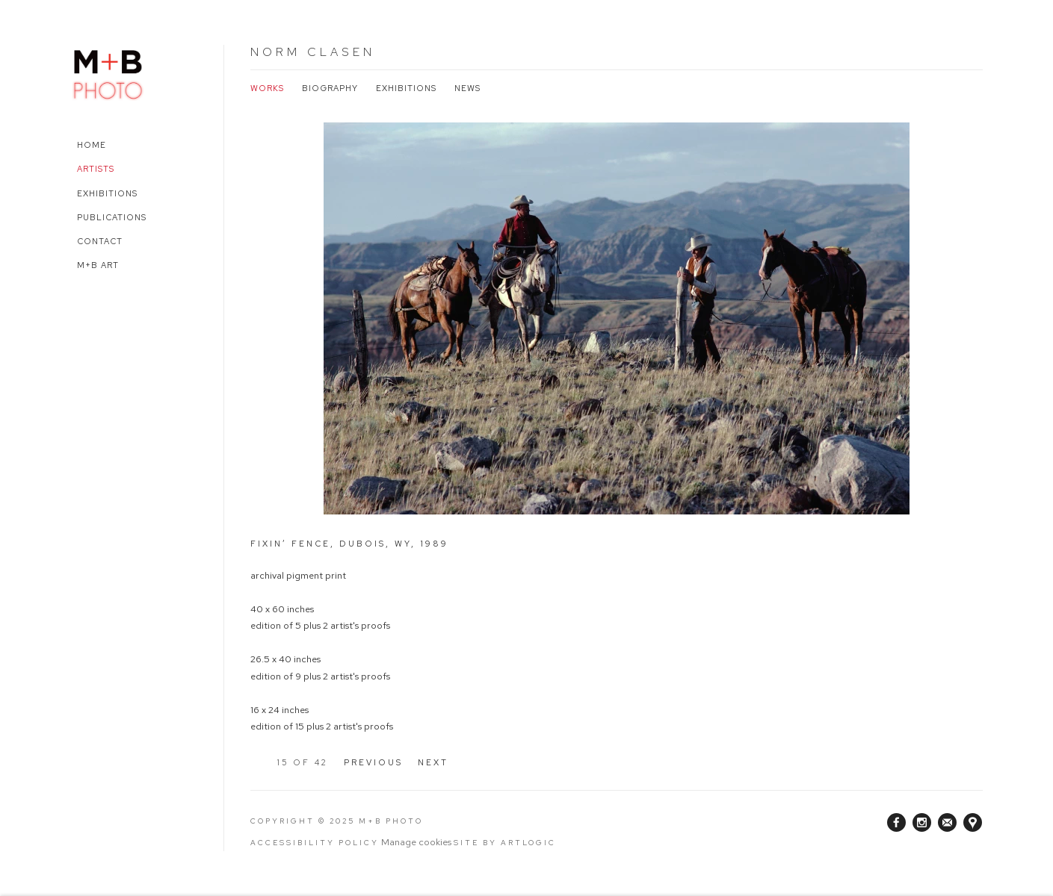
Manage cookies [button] (416, 842)
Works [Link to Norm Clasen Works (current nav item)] (267, 88)
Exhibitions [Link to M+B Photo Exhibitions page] (107, 193)
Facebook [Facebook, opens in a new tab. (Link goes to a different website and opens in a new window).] (896, 823)
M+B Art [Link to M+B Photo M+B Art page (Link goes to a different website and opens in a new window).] (98, 265)
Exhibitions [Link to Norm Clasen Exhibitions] (406, 88)
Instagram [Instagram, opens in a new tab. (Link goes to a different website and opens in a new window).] (922, 823)
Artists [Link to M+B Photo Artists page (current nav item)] (95, 169)
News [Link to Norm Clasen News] (467, 88)
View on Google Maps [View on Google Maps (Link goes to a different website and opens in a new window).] (972, 822)
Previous (373, 762)
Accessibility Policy (314, 842)
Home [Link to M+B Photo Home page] (91, 145)
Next (433, 762)
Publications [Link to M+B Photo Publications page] (111, 217)
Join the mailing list (947, 822)
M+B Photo (108, 73)
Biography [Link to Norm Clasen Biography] (330, 88)
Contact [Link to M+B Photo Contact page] (100, 241)
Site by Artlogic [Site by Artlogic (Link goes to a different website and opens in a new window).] (505, 842)
